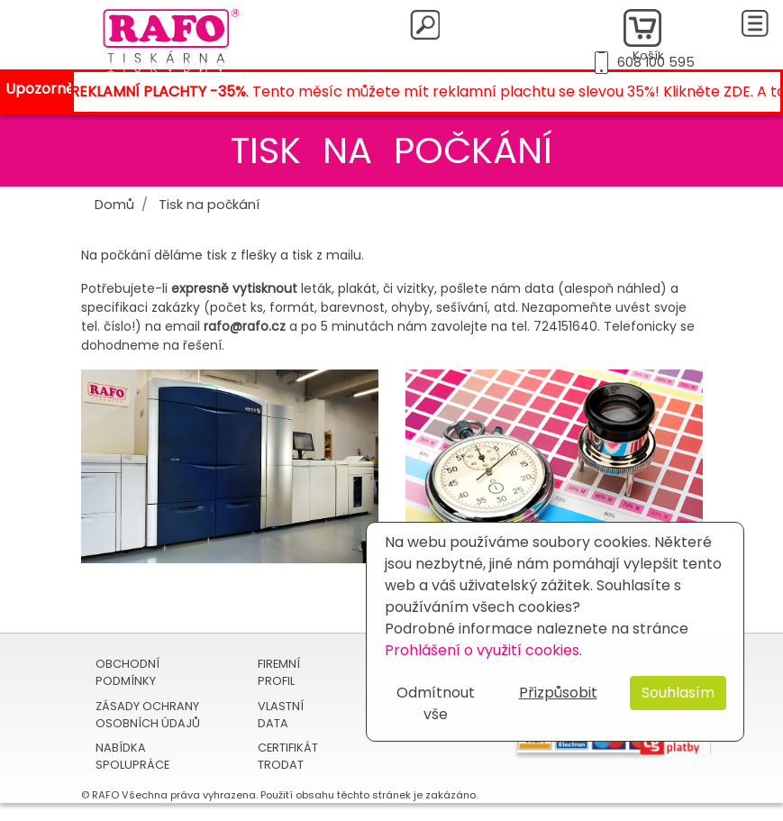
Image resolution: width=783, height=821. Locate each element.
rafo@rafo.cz (245, 326)
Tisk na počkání (209, 205)
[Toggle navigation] (755, 23)
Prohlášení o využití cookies (482, 650)
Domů (114, 205)
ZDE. (742, 91)
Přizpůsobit (558, 692)
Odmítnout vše (435, 703)
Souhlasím (678, 692)
